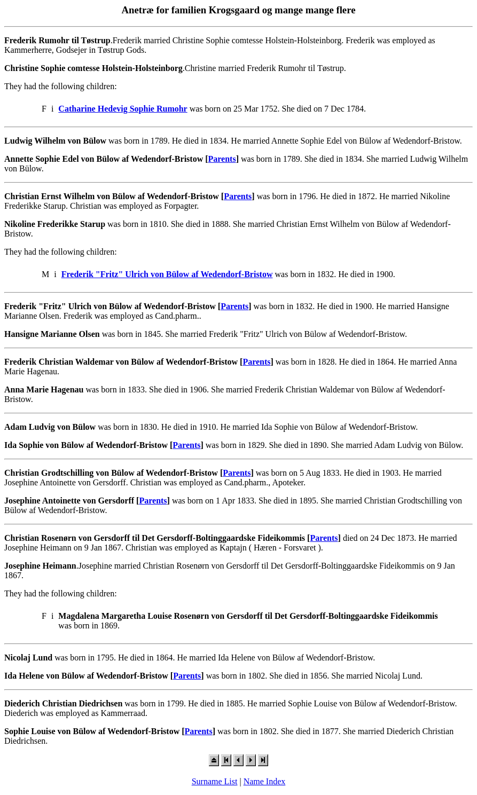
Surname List (215, 781)
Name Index (265, 781)
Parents (222, 158)
